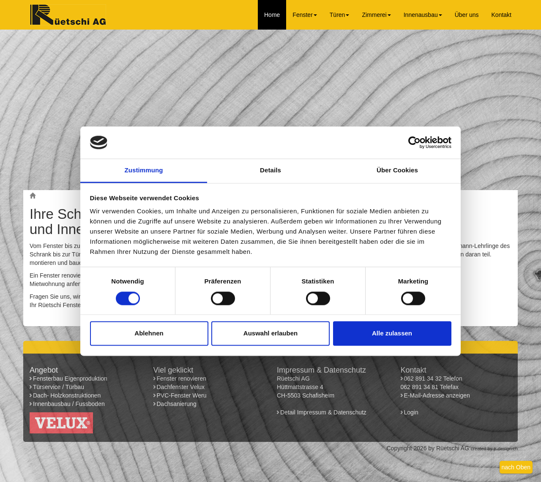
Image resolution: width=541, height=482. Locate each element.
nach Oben (516, 467)
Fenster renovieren (182, 378)
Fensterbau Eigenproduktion (70, 378)
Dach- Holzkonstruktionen (67, 395)
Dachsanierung (177, 403)
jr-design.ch (506, 448)
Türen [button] (340, 14)
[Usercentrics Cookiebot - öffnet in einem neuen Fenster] (414, 142)
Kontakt (501, 14)
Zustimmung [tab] (144, 170)
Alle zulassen (392, 333)
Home (272, 14)
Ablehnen (148, 333)
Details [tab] (270, 170)
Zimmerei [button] (376, 14)
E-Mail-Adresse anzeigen (437, 395)
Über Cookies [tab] (397, 170)
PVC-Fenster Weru (182, 395)
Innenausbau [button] (423, 14)
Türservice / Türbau (58, 387)
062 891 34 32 (423, 378)
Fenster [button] (304, 14)
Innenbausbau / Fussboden (69, 403)
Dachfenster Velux (181, 387)
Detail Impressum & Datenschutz (323, 412)
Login (412, 412)
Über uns (467, 14)
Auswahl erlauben (270, 333)
